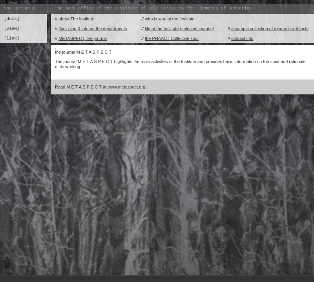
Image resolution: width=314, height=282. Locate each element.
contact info (242, 38)
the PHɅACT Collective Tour (172, 38)
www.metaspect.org (127, 87)
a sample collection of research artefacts (270, 28)
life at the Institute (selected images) (179, 28)
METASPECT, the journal (82, 38)
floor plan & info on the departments (92, 28)
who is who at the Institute (170, 18)
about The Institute (76, 18)
